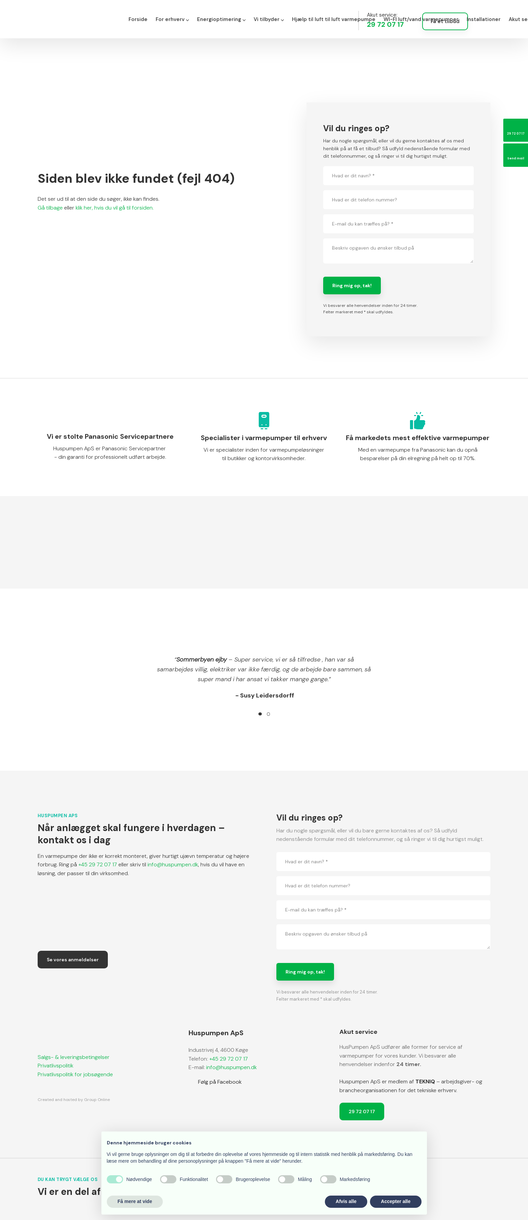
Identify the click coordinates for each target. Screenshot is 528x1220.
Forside (138, 19)
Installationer (484, 19)
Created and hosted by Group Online (74, 1099)
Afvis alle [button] (346, 1201)
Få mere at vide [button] (135, 1201)
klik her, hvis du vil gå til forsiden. (115, 207)
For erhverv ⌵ (172, 19)
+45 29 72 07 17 (97, 864)
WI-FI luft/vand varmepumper (421, 19)
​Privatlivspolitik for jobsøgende (75, 1074)
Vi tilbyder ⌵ (269, 19)
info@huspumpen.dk (173, 864)
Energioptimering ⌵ (221, 19)
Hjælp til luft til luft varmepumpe (333, 19)
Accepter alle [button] (395, 1201)
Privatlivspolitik (55, 1065)
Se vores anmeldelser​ (73, 960)
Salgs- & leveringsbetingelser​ (74, 1057)
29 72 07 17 (362, 1111)
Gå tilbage (50, 207)
